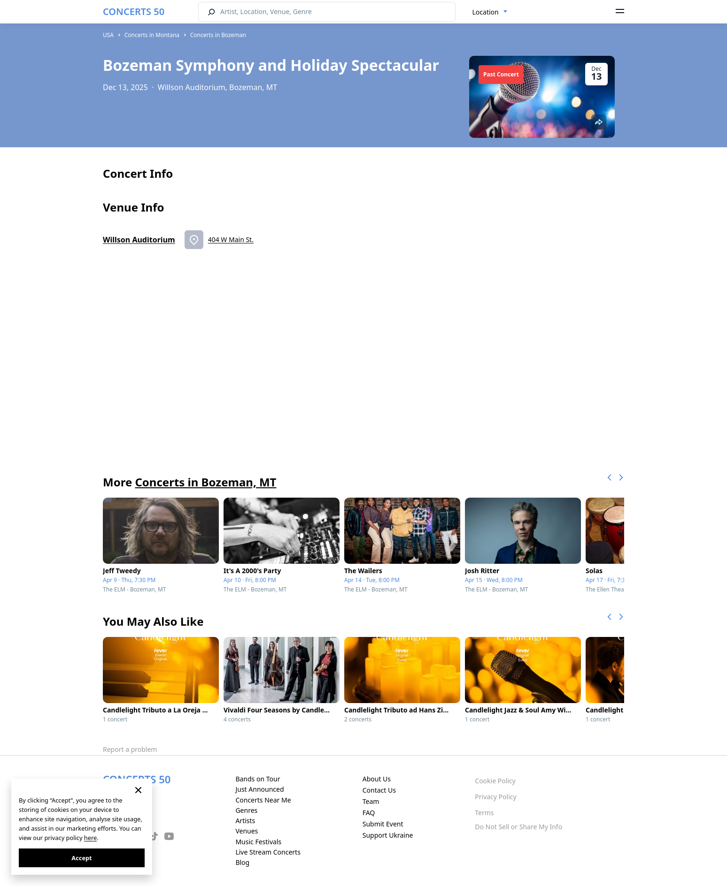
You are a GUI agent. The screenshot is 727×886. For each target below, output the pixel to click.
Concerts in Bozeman (218, 35)
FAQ (369, 812)
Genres (246, 810)
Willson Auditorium (139, 240)
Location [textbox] (485, 12)
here (90, 837)
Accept (81, 858)
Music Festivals (258, 841)
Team (371, 801)
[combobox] (490, 12)
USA (108, 35)
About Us (377, 778)
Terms (484, 812)
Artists (245, 820)
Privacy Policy (495, 796)
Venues (246, 830)
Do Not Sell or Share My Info (518, 826)
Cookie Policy (495, 780)
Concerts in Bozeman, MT (205, 482)
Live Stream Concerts (267, 852)
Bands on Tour (257, 778)
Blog (242, 862)
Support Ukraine (388, 835)
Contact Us (379, 790)
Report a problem (130, 749)
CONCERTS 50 (133, 11)
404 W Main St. (231, 239)
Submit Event (383, 823)
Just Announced (259, 789)
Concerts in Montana (151, 35)
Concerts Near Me (263, 799)
